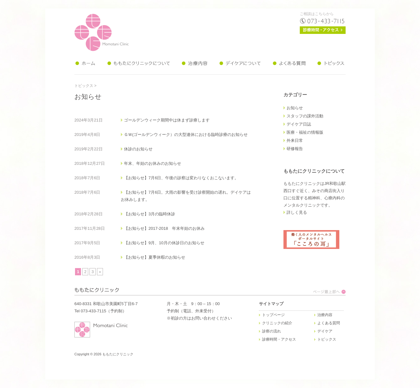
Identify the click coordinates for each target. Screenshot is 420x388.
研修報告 (295, 148)
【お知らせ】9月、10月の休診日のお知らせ (164, 242)
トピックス (83, 86)
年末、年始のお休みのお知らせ (152, 163)
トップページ (273, 315)
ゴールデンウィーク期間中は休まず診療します (167, 120)
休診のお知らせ (138, 149)
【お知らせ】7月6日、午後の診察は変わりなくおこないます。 (181, 177)
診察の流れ (271, 331)
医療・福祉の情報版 (305, 132)
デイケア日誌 (299, 124)
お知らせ (295, 107)
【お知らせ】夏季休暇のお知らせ (154, 257)
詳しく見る (297, 212)
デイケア (324, 331)
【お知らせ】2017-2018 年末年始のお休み (164, 228)
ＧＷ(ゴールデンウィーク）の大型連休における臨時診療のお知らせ (186, 134)
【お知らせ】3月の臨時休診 (149, 214)
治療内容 (324, 315)
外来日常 (295, 140)
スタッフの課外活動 (305, 116)
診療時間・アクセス (279, 339)
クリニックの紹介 (277, 323)
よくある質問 (328, 323)
